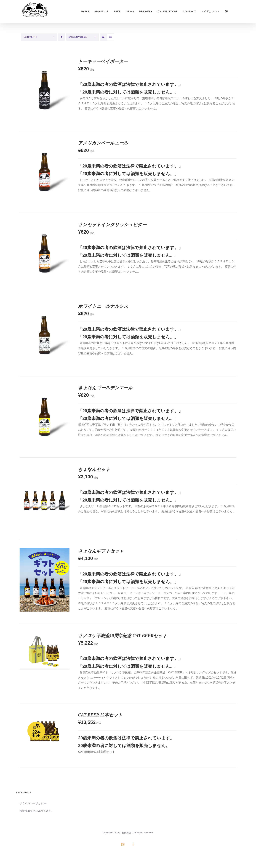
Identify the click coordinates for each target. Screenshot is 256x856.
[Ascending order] (61, 37)
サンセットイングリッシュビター (112, 224)
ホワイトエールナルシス (103, 306)
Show (77, 37)
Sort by (31, 37)
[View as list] (110, 37)
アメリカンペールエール (103, 143)
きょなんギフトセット (101, 551)
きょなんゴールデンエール (105, 387)
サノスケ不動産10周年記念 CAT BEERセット (122, 635)
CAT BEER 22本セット (100, 715)
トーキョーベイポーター (103, 61)
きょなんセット (94, 469)
